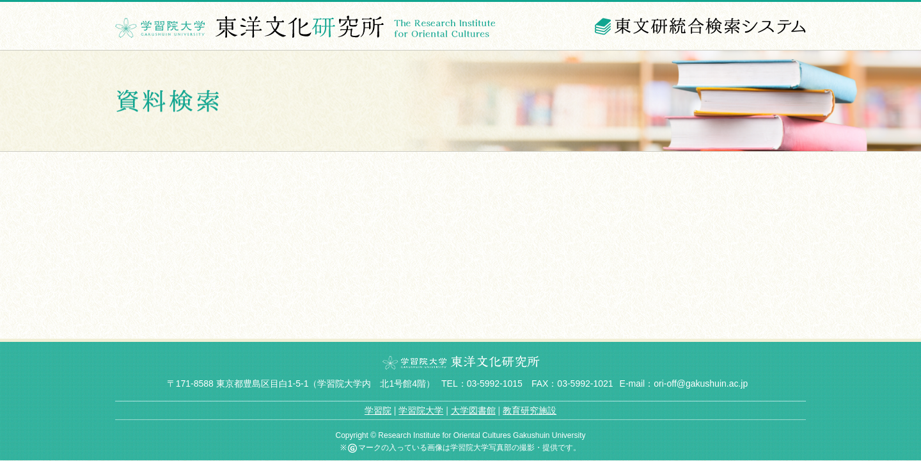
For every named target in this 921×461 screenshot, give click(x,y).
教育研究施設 (529, 410)
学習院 (378, 410)
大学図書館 (473, 410)
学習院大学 (420, 410)
